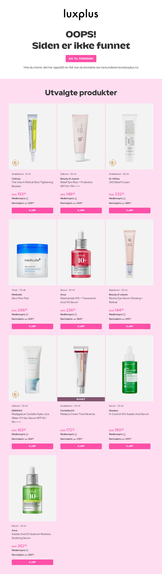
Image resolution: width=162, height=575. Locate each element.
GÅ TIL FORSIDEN (81, 58)
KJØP (32, 210)
